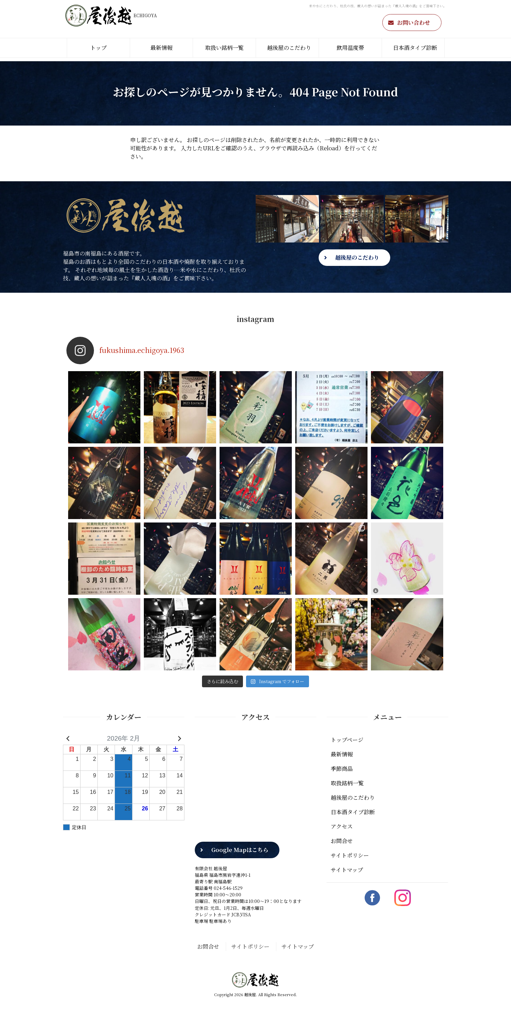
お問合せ (342, 841)
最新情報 (161, 48)
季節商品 (342, 769)
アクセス (342, 826)
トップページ (347, 740)
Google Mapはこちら (239, 850)
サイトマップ (347, 870)
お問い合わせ (413, 22)
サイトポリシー (350, 855)
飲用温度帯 (350, 48)
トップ (98, 48)
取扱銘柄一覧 (347, 783)
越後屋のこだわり (289, 48)
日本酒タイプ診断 (415, 48)
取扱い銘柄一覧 (224, 48)
